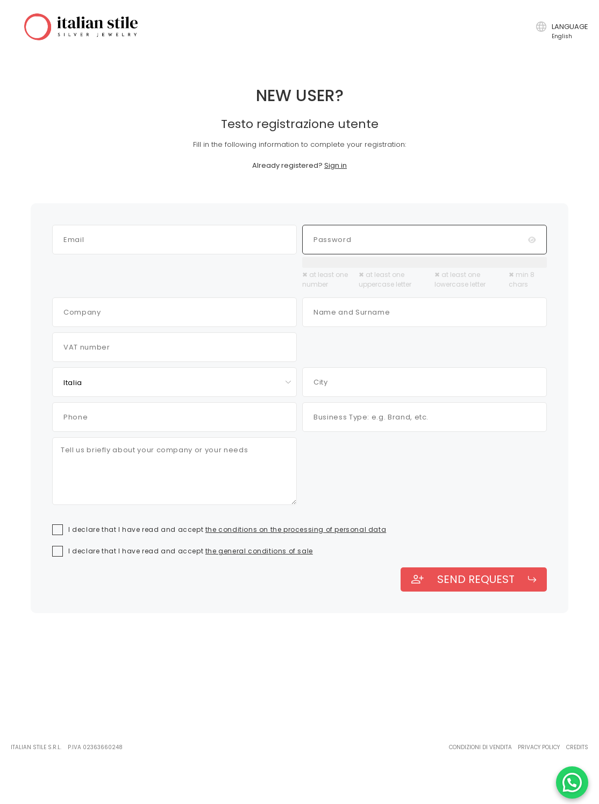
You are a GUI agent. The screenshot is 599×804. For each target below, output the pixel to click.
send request (473, 579)
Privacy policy (539, 747)
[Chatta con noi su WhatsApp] (572, 782)
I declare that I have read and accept (227, 529)
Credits (577, 747)
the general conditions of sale (259, 551)
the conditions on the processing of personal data (295, 529)
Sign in (335, 165)
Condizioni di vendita (480, 747)
